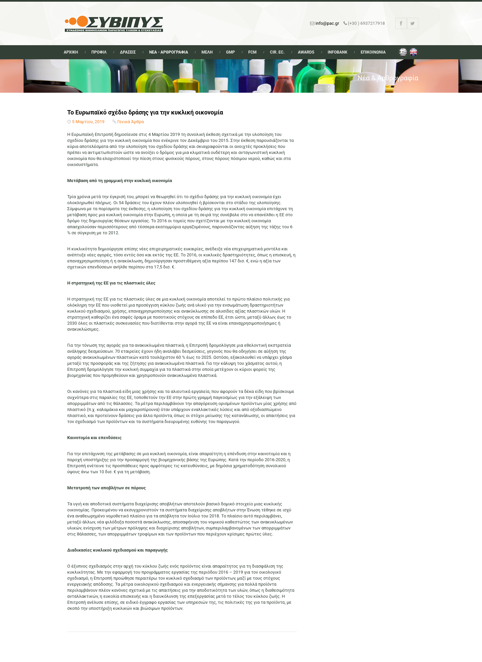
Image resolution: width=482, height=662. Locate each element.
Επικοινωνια (373, 52)
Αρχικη (71, 52)
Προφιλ (98, 52)
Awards (306, 52)
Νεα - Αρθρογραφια (168, 52)
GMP (230, 52)
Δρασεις (127, 52)
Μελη (207, 52)
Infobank (338, 52)
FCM (252, 52)
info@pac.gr (327, 23)
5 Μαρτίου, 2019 (88, 121)
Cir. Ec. (277, 52)
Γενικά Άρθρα (130, 121)
